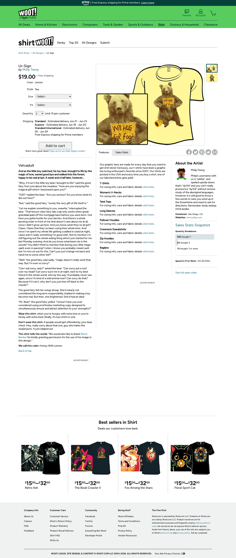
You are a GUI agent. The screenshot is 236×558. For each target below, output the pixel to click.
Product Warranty (59, 526)
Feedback (29, 530)
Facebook (90, 516)
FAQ (26, 526)
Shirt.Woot (35, 40)
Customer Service (59, 516)
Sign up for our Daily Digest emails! (67, 151)
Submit (105, 42)
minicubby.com (194, 217)
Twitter (89, 521)
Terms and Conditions (129, 521)
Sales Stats (121, 152)
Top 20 (73, 42)
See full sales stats (186, 272)
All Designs (89, 42)
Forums (186, 13)
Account (201, 13)
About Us (28, 516)
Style (30, 89)
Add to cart (55, 145)
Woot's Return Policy (61, 521)
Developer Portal (93, 535)
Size (30, 96)
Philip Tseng (30, 69)
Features (104, 152)
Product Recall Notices (62, 530)
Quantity (27, 113)
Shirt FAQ (55, 535)
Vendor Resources (127, 535)
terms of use (166, 533)
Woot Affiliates (126, 516)
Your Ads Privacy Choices (167, 553)
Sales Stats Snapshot (192, 225)
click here (148, 187)
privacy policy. (183, 533)
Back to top (25, 350)
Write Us (54, 540)
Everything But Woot (95, 530)
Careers (28, 521)
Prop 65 (122, 526)
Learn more (147, 2)
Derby (61, 42)
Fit (31, 105)
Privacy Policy (125, 530)
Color (30, 82)
